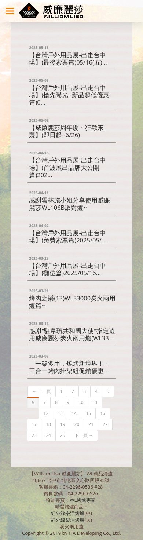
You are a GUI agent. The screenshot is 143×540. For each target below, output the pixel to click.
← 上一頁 (41, 391)
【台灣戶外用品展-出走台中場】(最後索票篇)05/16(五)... (68, 55)
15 (88, 413)
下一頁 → (83, 435)
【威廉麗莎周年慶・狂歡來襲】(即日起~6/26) (66, 128)
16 (102, 413)
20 (77, 424)
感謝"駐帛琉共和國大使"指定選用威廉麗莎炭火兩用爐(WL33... (72, 331)
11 (95, 402)
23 (34, 435)
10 (81, 402)
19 (62, 424)
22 (105, 424)
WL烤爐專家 (83, 500)
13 (60, 413)
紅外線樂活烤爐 (67, 513)
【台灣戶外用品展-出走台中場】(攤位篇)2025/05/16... (67, 266)
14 (74, 413)
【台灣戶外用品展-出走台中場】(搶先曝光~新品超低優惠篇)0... (69, 91)
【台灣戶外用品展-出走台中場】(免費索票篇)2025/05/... (67, 233)
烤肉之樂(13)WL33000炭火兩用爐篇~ (72, 298)
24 (48, 435)
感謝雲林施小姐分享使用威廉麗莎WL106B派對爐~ (69, 200)
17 (34, 424)
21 (91, 424)
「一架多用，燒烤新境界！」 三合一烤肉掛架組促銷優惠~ (69, 364)
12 (45, 413)
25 (62, 435)
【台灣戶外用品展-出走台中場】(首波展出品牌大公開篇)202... (67, 164)
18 (48, 424)
